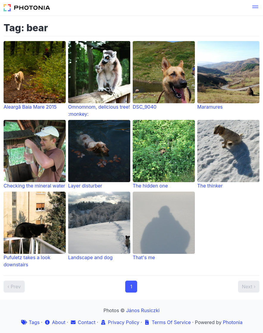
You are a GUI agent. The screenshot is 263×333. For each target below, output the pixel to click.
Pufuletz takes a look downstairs (35, 230)
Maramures (228, 75)
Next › (249, 287)
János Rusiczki (143, 310)
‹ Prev (14, 287)
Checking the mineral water (35, 154)
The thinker (228, 154)
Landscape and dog (99, 226)
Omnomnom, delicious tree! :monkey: (99, 79)
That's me (164, 226)
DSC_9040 (164, 75)
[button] (255, 8)
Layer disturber (99, 154)
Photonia (232, 322)
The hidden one (164, 154)
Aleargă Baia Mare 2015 (35, 75)
